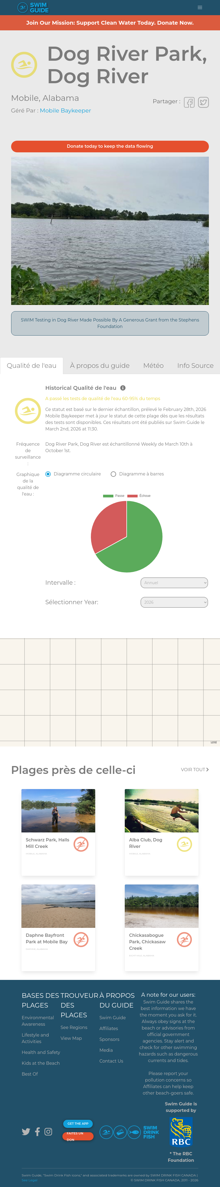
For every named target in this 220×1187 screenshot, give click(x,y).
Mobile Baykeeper (65, 110)
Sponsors (109, 1039)
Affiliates (108, 1028)
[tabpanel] (110, 497)
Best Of (30, 1074)
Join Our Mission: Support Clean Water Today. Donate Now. (110, 23)
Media (106, 1050)
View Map (71, 1038)
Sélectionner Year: (71, 602)
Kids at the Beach (41, 1063)
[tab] (31, 365)
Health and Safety (41, 1052)
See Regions (73, 1027)
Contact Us (111, 1061)
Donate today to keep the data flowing (110, 146)
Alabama (61, 98)
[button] (200, 7)
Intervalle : (60, 582)
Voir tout (195, 769)
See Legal (29, 1180)
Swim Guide (112, 1017)
